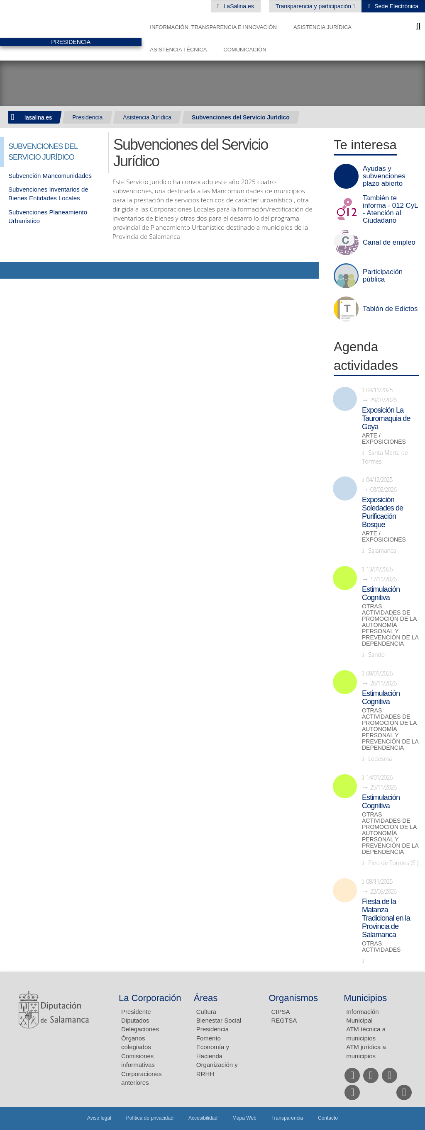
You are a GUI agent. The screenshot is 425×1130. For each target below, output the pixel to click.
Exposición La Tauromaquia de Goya (386, 418)
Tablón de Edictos (390, 309)
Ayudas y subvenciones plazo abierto (384, 176)
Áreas (205, 998)
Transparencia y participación (314, 6)
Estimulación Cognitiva (381, 593)
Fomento (208, 1038)
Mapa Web (244, 1118)
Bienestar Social (218, 1020)
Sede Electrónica (395, 6)
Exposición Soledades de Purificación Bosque (382, 512)
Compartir (10, 270)
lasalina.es (38, 117)
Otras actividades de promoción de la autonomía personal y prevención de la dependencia (390, 625)
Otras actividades (381, 946)
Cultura (206, 1011)
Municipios (365, 998)
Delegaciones (140, 1029)
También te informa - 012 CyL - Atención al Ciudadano (390, 209)
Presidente (136, 1011)
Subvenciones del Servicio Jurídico (241, 117)
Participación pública (383, 275)
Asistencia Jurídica (322, 27)
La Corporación (150, 998)
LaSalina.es (238, 6)
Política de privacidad (149, 1118)
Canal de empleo (389, 242)
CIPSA (280, 1011)
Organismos (293, 998)
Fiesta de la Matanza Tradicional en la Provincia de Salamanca (386, 918)
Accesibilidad (202, 1118)
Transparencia (287, 1118)
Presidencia (87, 117)
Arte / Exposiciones (384, 439)
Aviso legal (99, 1118)
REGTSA (284, 1020)
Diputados (135, 1020)
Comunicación (244, 49)
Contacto (328, 1118)
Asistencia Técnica (178, 49)
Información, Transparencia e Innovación (213, 27)
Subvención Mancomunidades (50, 175)
